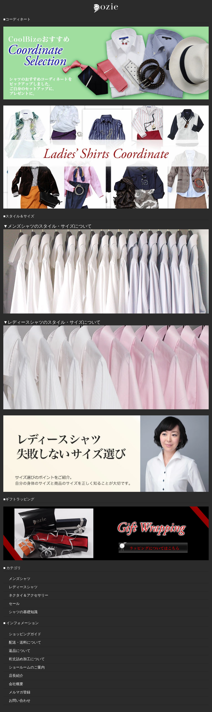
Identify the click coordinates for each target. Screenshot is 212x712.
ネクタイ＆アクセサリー (28, 595)
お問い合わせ (19, 700)
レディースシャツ (23, 587)
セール (14, 604)
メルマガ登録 (19, 692)
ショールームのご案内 (27, 667)
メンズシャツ (19, 579)
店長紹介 (16, 676)
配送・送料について (25, 642)
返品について (19, 651)
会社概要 (16, 684)
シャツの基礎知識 (23, 612)
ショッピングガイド (25, 634)
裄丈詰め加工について (27, 659)
